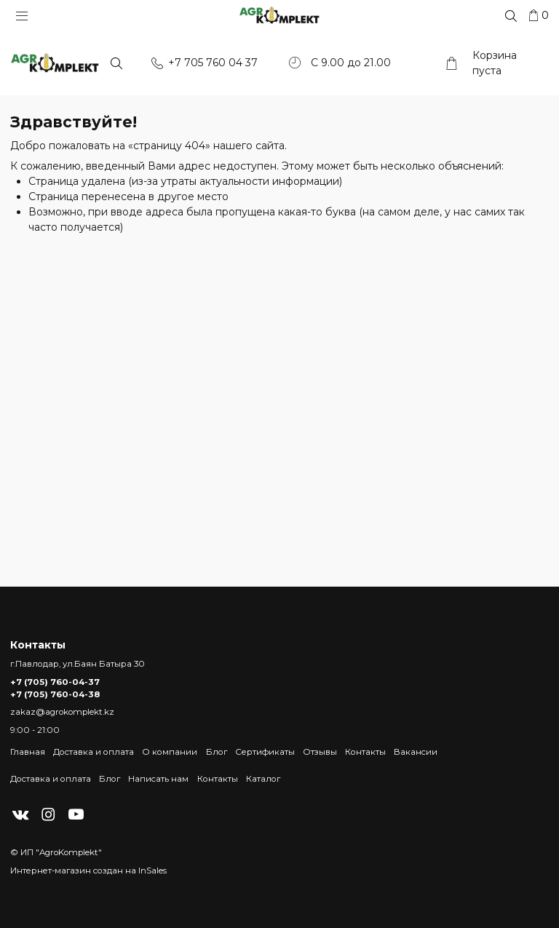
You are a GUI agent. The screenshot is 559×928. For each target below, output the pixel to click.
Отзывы (320, 752)
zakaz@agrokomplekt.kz (62, 712)
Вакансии (415, 752)
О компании (169, 752)
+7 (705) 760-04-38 (55, 694)
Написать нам (158, 779)
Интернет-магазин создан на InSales (88, 870)
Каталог (263, 779)
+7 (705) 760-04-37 (55, 682)
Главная (27, 752)
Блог (216, 752)
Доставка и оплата (93, 752)
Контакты (365, 752)
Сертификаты (265, 752)
